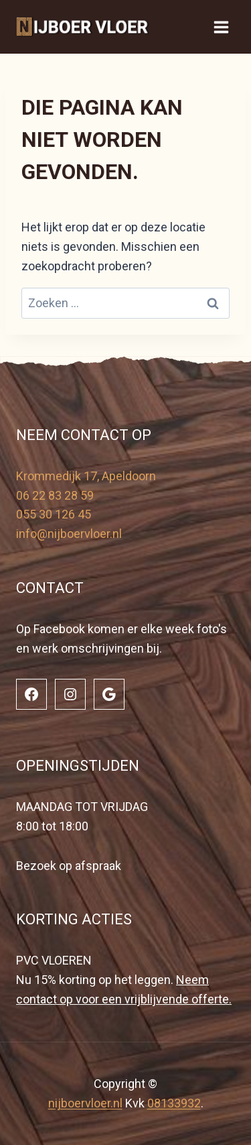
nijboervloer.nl (85, 1103)
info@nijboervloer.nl (69, 534)
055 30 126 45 (53, 514)
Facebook (59, 629)
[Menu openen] (221, 27)
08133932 (174, 1103)
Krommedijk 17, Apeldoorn (86, 476)
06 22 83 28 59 (55, 495)
